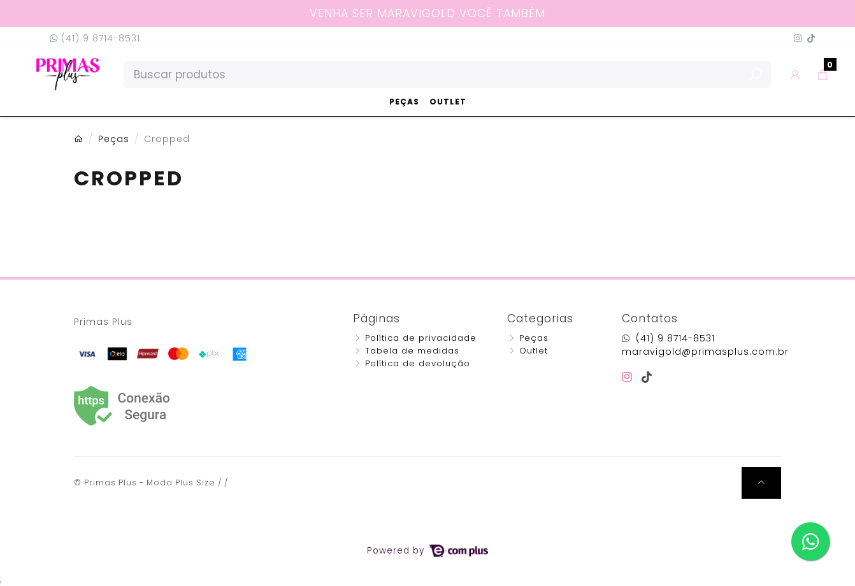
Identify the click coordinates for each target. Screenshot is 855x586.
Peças (404, 101)
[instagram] (629, 377)
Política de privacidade (421, 338)
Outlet (447, 101)
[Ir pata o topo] (761, 483)
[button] (795, 74)
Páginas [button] (376, 318)
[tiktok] (647, 377)
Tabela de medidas (412, 351)
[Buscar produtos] (447, 74)
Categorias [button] (540, 318)
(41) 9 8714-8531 (95, 38)
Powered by (427, 551)
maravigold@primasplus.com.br (705, 351)
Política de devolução (417, 363)
